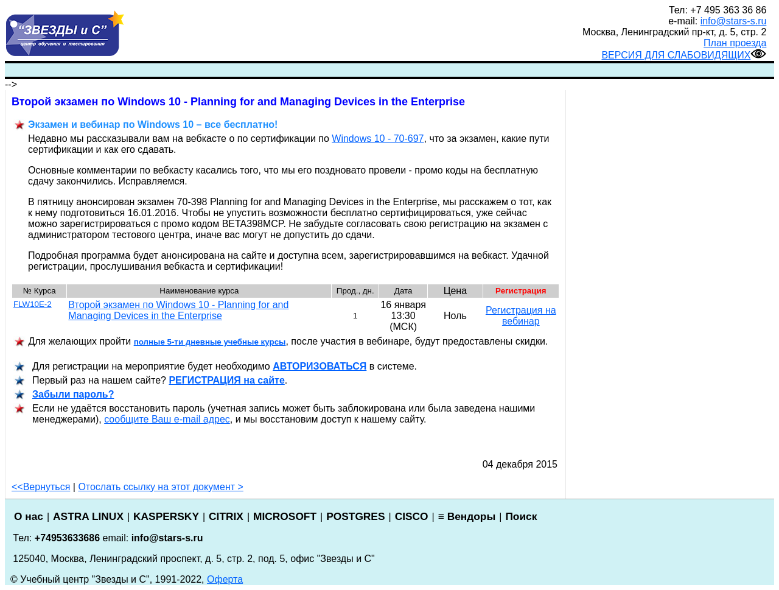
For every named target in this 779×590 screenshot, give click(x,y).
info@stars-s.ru (733, 21)
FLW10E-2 (32, 304)
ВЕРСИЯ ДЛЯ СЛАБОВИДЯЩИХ (683, 55)
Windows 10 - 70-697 (378, 138)
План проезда (735, 43)
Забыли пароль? (73, 394)
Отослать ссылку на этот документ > (160, 487)
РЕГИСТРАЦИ (226, 380)
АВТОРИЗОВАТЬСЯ (319, 366)
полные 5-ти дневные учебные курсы (210, 341)
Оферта (225, 579)
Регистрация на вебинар (521, 315)
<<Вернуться (41, 487)
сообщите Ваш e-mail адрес (167, 419)
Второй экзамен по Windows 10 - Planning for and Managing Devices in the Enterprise (178, 310)
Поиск (521, 516)
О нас (28, 516)
